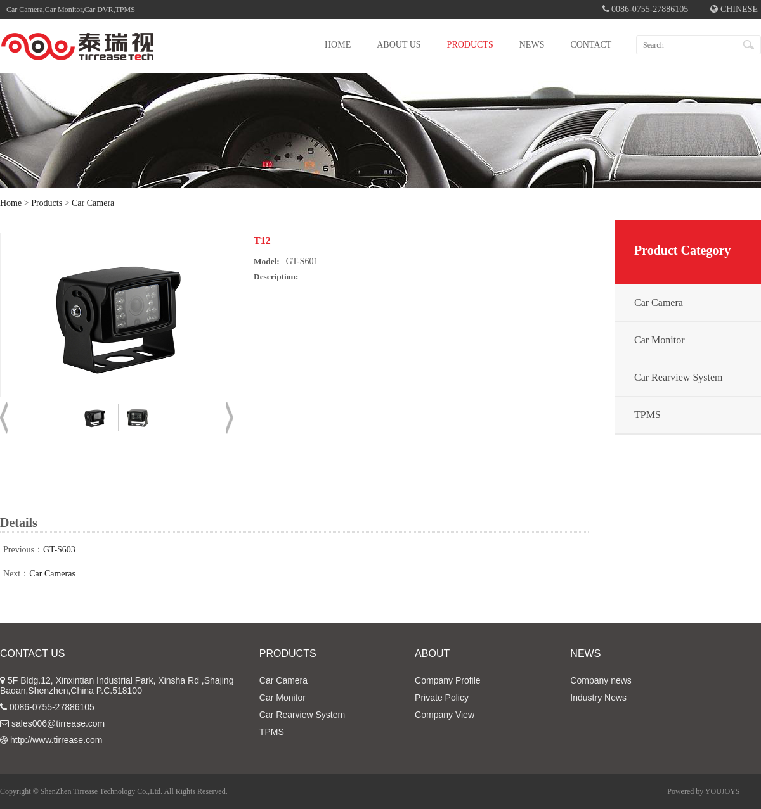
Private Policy (442, 697)
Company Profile (448, 680)
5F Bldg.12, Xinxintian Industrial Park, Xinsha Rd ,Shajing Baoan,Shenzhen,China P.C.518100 (116, 685)
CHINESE (734, 9)
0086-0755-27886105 (52, 707)
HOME (338, 44)
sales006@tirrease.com (58, 723)
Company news (601, 680)
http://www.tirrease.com (56, 740)
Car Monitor (659, 339)
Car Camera (93, 203)
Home (11, 203)
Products (46, 203)
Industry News (598, 697)
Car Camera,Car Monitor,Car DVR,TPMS (70, 9)
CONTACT (590, 44)
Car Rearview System (678, 377)
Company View (444, 715)
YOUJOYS (722, 791)
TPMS (647, 414)
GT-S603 (59, 549)
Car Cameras (52, 573)
